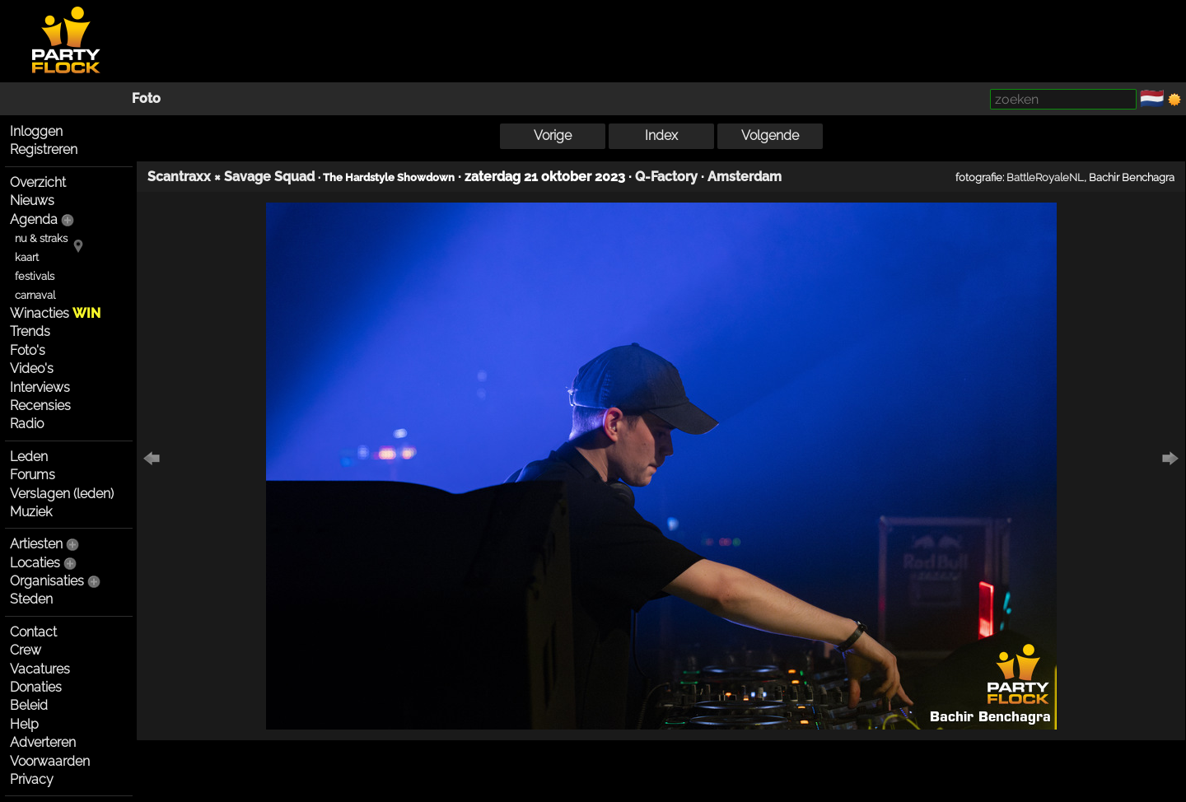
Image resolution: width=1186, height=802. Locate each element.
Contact (33, 632)
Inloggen (36, 131)
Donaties (36, 687)
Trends (30, 331)
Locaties (35, 563)
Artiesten (36, 544)
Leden (29, 456)
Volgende (770, 135)
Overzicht (38, 182)
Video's (32, 368)
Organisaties (47, 581)
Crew (25, 650)
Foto (146, 98)
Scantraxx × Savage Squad (231, 176)
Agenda (34, 219)
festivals (34, 276)
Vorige (553, 135)
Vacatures (40, 669)
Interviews (40, 387)
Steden (31, 599)
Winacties (55, 313)
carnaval (35, 295)
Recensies (40, 405)
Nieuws (32, 200)
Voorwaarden (50, 761)
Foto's (27, 350)
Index (661, 135)
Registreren (43, 149)
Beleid (29, 705)
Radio (27, 423)
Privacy (32, 779)
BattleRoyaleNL (1045, 177)
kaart (27, 257)
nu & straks (41, 238)
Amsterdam (744, 176)
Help (24, 724)
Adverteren (43, 742)
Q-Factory (666, 176)
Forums (32, 475)
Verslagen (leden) (62, 493)
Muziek (31, 512)
